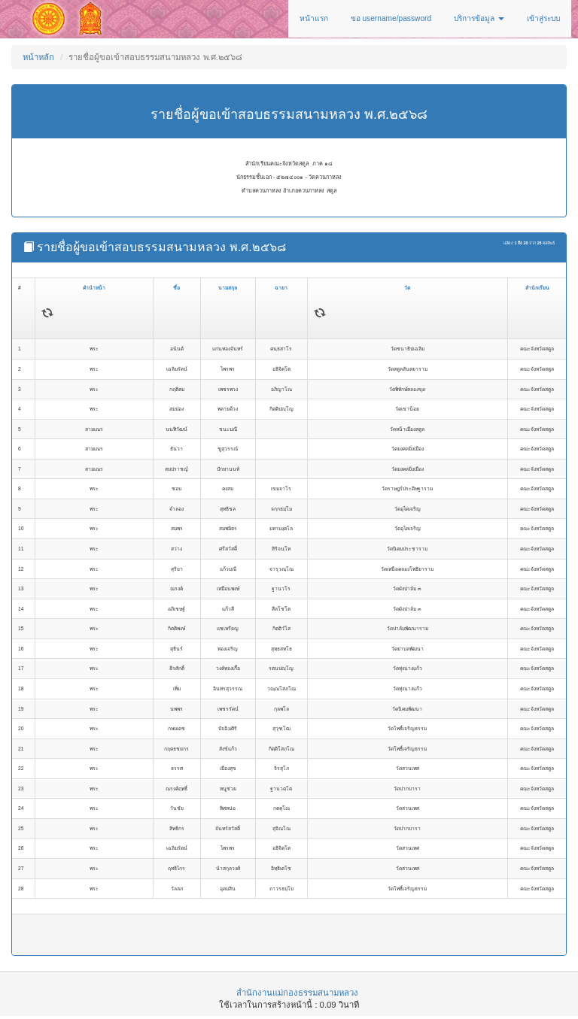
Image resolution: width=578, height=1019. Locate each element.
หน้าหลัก (38, 57)
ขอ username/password (391, 18)
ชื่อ (176, 287)
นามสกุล (227, 287)
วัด (407, 287)
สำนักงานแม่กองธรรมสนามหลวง (297, 992)
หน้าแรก (314, 18)
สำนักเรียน (537, 287)
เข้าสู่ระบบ (543, 18)
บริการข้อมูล (479, 18)
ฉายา (281, 287)
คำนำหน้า (94, 287)
